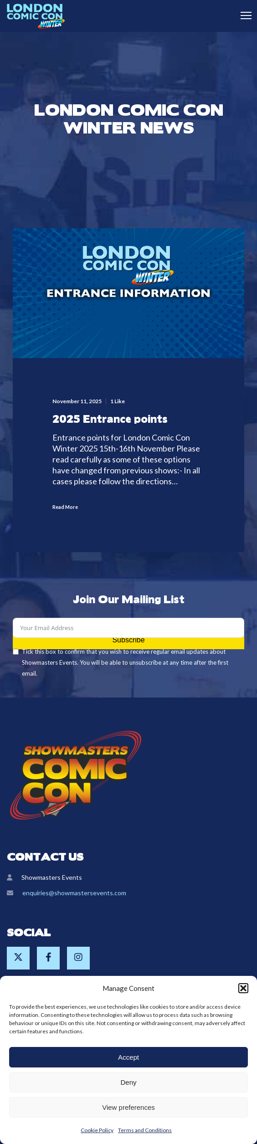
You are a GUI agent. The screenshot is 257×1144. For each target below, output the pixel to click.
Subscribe (128, 640)
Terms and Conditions (145, 1130)
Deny (128, 1082)
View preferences (128, 1107)
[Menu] (242, 16)
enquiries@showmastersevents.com (74, 893)
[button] (243, 988)
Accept (128, 1057)
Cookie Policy (97, 1130)
